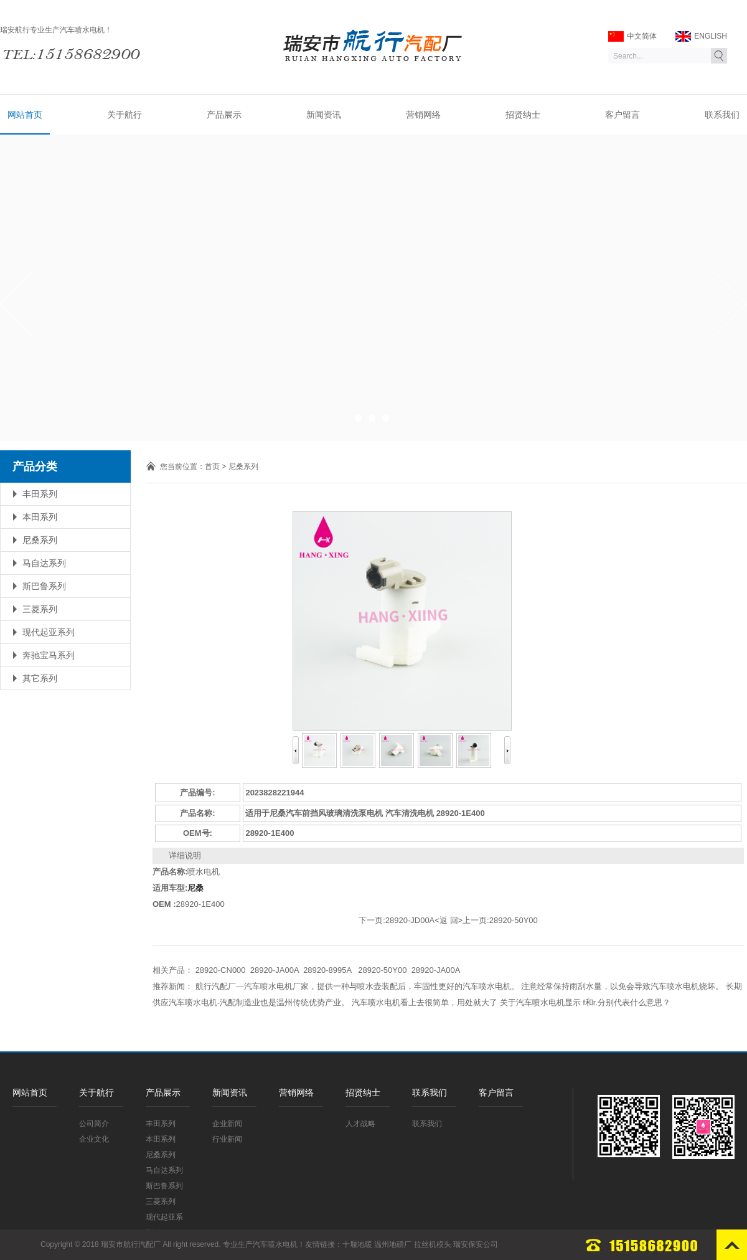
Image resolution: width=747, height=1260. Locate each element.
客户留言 (622, 115)
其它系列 (39, 678)
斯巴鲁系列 (44, 586)
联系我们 (722, 115)
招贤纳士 (522, 115)
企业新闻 (227, 1123)
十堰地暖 (357, 1244)
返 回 (448, 920)
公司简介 (94, 1123)
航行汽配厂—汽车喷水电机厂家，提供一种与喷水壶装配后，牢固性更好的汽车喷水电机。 (357, 986)
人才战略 (360, 1123)
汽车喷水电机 (275, 1244)
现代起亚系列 (48, 632)
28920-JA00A (274, 970)
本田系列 (39, 517)
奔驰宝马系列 (48, 655)
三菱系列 (39, 609)
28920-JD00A (410, 920)
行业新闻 (227, 1139)
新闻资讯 (323, 115)
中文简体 (632, 36)
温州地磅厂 (392, 1244)
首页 (212, 466)
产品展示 (224, 115)
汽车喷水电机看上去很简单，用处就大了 (424, 1002)
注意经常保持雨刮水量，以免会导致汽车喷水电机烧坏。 (622, 986)
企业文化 (94, 1139)
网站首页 (24, 115)
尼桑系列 (39, 540)
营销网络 (423, 115)
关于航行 (124, 115)
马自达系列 (44, 563)
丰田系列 (39, 494)
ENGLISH (701, 36)
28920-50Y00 (513, 920)
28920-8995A (328, 970)
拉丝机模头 (432, 1244)
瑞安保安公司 (475, 1244)
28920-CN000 (220, 970)
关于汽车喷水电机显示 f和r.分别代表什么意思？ (585, 1002)
